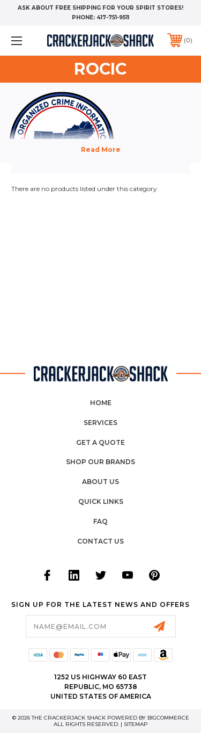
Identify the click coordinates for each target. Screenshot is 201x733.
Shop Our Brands (100, 462)
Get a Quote (100, 442)
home (100, 403)
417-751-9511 (112, 17)
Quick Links (100, 501)
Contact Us (100, 541)
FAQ (100, 521)
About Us (100, 482)
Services (100, 423)
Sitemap (136, 724)
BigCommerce (168, 717)
